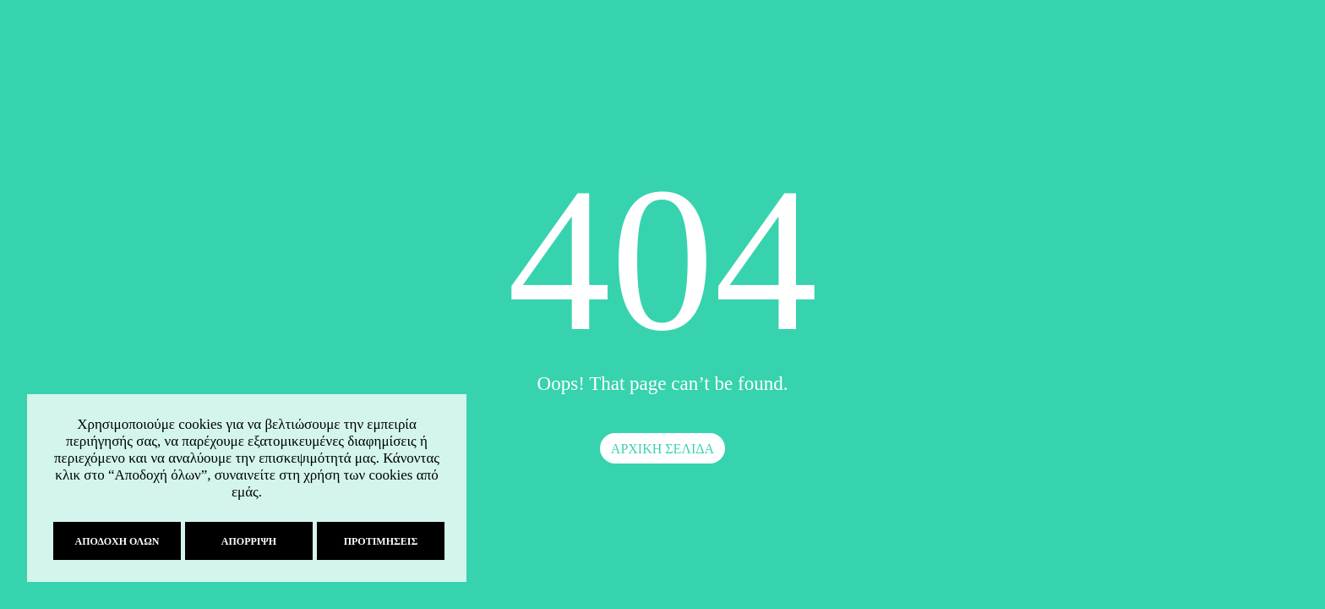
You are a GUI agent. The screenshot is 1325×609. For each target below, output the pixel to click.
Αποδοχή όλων (116, 541)
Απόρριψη (247, 541)
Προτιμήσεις (379, 541)
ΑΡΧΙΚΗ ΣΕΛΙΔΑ (662, 449)
